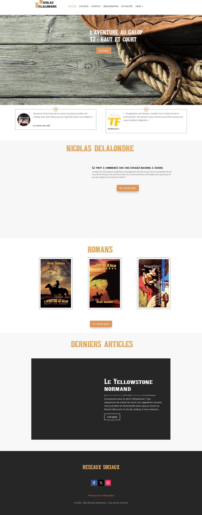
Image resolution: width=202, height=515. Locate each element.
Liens (138, 6)
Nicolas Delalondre (114, 395)
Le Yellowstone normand (128, 385)
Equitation (137, 395)
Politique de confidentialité (101, 495)
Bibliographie (110, 6)
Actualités (127, 6)
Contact (96, 6)
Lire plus (112, 417)
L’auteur (84, 6)
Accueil (72, 6)
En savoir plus (128, 188)
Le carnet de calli (41, 125)
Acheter (103, 50)
